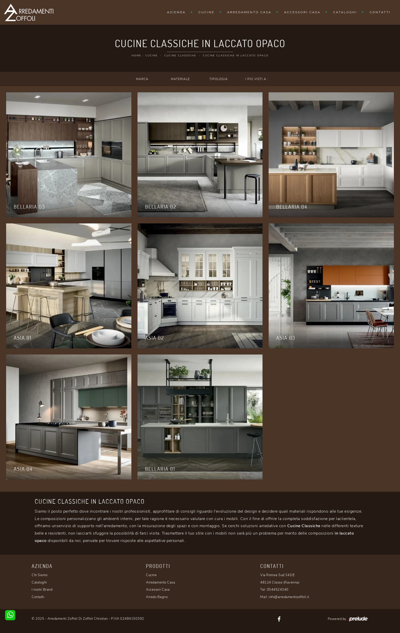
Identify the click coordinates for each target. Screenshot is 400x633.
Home (136, 55)
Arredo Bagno (157, 597)
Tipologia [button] (218, 79)
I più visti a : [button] (256, 79)
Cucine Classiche (180, 55)
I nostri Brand (42, 589)
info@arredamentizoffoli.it (289, 597)
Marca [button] (142, 79)
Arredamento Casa (249, 12)
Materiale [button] (180, 79)
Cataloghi (345, 12)
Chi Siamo (40, 575)
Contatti (380, 12)
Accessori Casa (302, 12)
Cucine (206, 12)
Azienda (176, 12)
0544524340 (278, 589)
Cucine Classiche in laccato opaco (236, 55)
